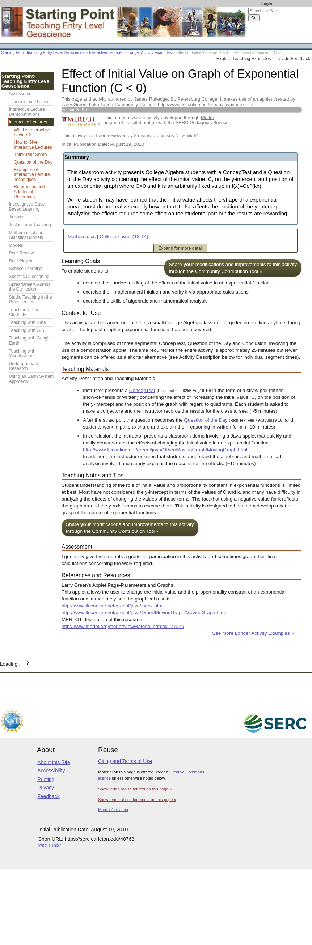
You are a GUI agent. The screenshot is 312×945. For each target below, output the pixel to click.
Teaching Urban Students (24, 312)
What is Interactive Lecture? (32, 132)
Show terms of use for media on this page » (137, 799)
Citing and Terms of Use (125, 761)
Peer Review (21, 253)
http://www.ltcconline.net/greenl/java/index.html (113, 605)
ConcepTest (142, 390)
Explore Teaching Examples (243, 58)
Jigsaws (17, 216)
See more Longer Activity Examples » (253, 633)
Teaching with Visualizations (22, 354)
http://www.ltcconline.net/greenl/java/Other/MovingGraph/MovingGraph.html (165, 449)
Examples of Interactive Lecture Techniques (32, 174)
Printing (45, 779)
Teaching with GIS (26, 330)
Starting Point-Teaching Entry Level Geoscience (42, 52)
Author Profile (75, 109)
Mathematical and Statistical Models (26, 235)
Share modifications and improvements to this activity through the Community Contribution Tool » (233, 268)
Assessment (21, 93)
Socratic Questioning (29, 276)
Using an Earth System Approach (31, 379)
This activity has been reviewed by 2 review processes (130, 135)
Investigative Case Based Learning (27, 207)
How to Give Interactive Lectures (33, 145)
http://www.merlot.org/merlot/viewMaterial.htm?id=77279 (123, 626)
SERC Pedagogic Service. (203, 122)
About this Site (53, 762)
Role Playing (21, 260)
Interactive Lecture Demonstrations (27, 112)
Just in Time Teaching (30, 224)
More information (113, 809)
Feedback (48, 796)
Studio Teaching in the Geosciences (30, 300)
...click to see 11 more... (31, 102)
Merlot (207, 117)
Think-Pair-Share (30, 154)
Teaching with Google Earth (30, 341)
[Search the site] (274, 11)
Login (266, 3)
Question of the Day (206, 420)
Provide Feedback (292, 58)
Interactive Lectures (106, 52)
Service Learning (25, 268)
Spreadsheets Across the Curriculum (29, 287)
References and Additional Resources (29, 191)
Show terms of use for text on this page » (135, 789)
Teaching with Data (27, 322)
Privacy (45, 787)
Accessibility (51, 770)
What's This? (49, 845)
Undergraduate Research (23, 366)
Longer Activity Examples (150, 52)
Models (16, 245)
